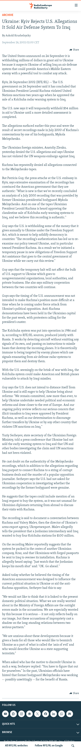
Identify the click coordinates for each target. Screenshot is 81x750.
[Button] (74, 50)
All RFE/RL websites (16, 745)
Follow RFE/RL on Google (49, 745)
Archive (7, 15)
